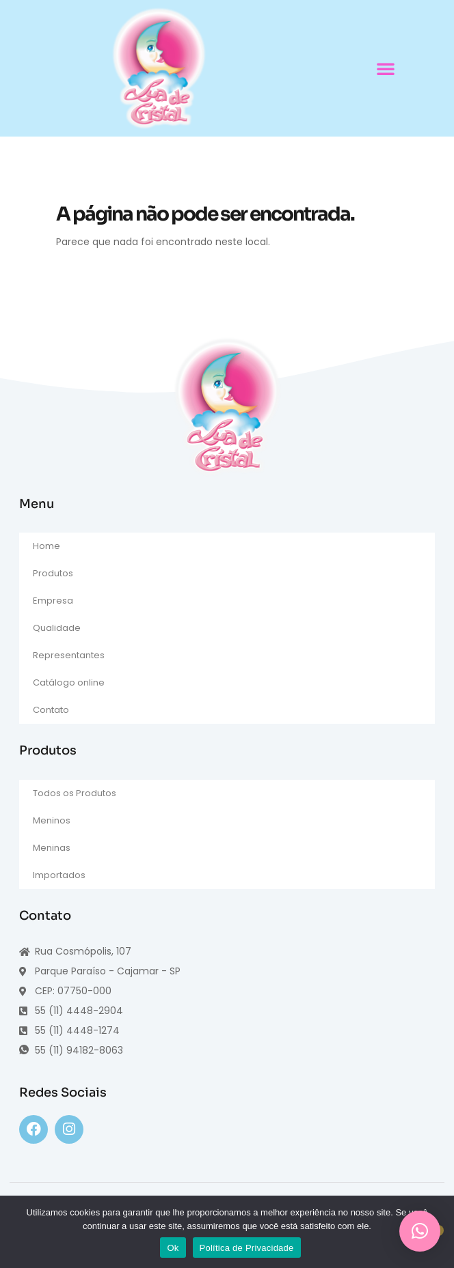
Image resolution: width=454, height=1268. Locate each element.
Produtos (53, 573)
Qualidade (57, 627)
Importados (59, 875)
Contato (51, 709)
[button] (385, 68)
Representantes (69, 655)
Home (46, 545)
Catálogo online (69, 682)
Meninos (51, 820)
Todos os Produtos (74, 793)
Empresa (53, 600)
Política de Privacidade (247, 1248)
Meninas (51, 847)
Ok (172, 1248)
